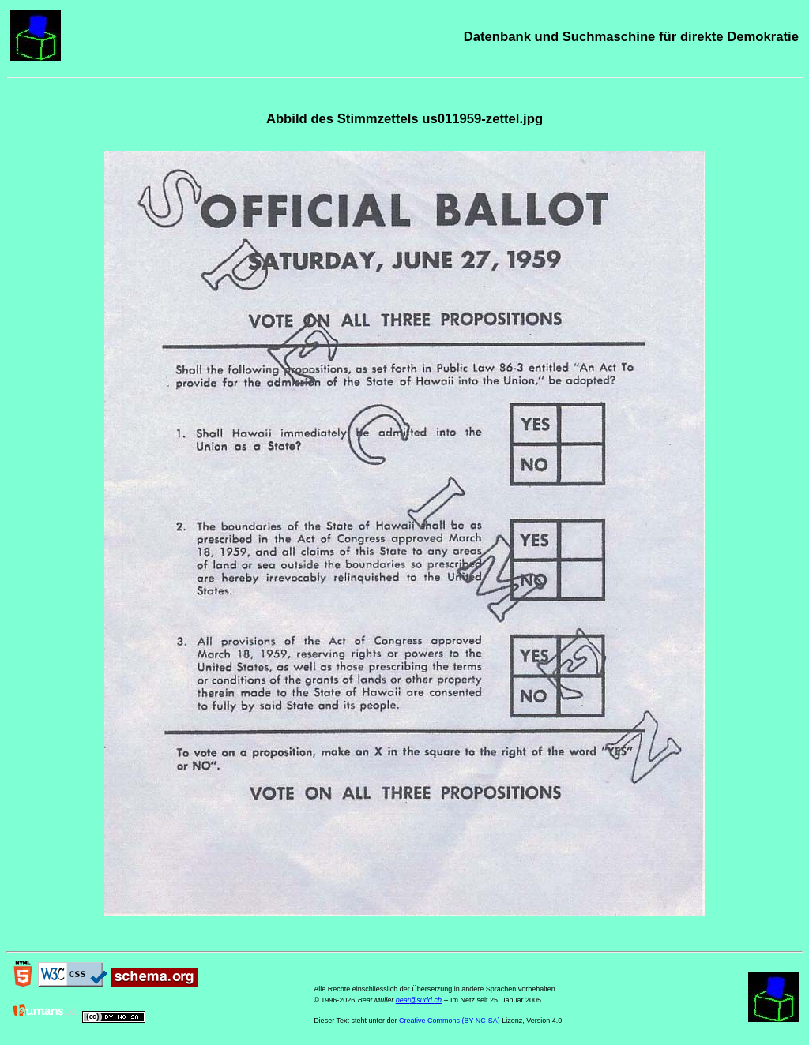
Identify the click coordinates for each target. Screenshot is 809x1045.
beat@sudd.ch (419, 1000)
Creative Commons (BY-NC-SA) (449, 1020)
